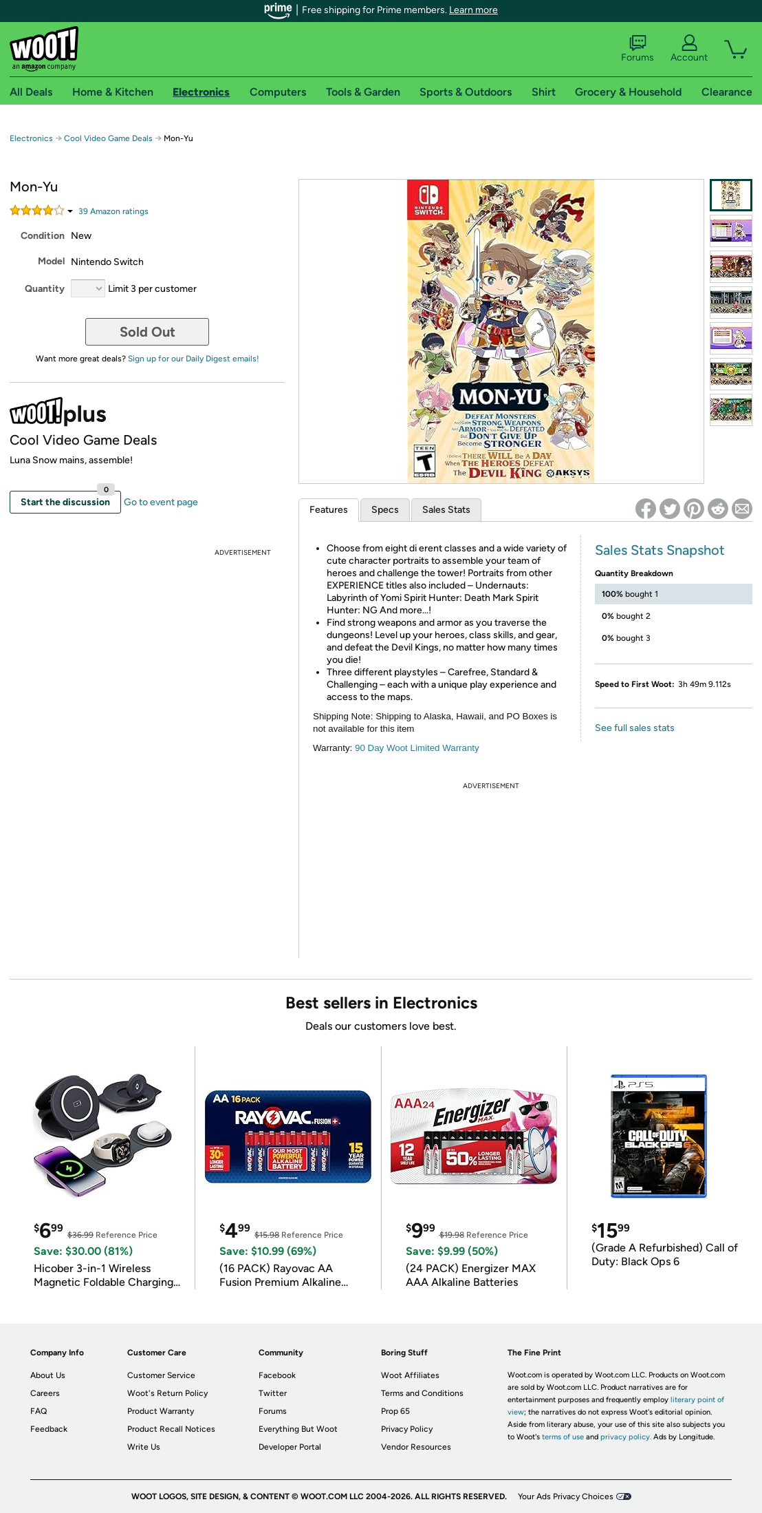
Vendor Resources (416, 1447)
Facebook (277, 1375)
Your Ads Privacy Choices (565, 1496)
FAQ (38, 1411)
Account (689, 48)
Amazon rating (113, 211)
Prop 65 (395, 1411)
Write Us (143, 1447)
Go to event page (161, 502)
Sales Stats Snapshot (660, 550)
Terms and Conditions (422, 1393)
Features (328, 510)
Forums (637, 48)
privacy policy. (625, 1436)
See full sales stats (635, 728)
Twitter (273, 1393)
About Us (47, 1375)
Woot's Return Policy (167, 1393)
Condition (43, 236)
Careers (45, 1393)
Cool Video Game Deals (108, 138)
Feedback (48, 1429)
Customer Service (161, 1375)
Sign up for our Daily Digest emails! (193, 358)
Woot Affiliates (410, 1375)
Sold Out (147, 332)
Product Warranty (160, 1411)
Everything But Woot (298, 1429)
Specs (385, 510)
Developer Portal (290, 1447)
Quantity (45, 289)
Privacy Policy (407, 1429)
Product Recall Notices (171, 1429)
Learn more (473, 10)
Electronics (31, 138)
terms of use (563, 1436)
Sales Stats (446, 510)
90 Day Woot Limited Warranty (417, 748)
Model (51, 261)
